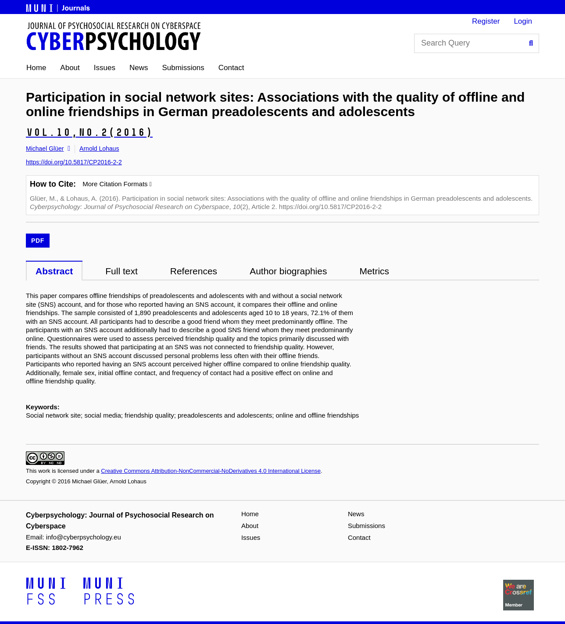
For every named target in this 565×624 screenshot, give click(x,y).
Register (486, 21)
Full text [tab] (121, 271)
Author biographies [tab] (288, 271)
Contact (231, 68)
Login (523, 21)
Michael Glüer (45, 148)
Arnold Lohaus (99, 148)
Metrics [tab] (374, 271)
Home (36, 68)
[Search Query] (476, 43)
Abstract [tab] (54, 271)
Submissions (183, 68)
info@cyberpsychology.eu (83, 537)
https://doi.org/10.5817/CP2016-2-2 (74, 162)
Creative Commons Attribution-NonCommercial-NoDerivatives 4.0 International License (211, 471)
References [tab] (193, 271)
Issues (104, 68)
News (138, 68)
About (69, 68)
